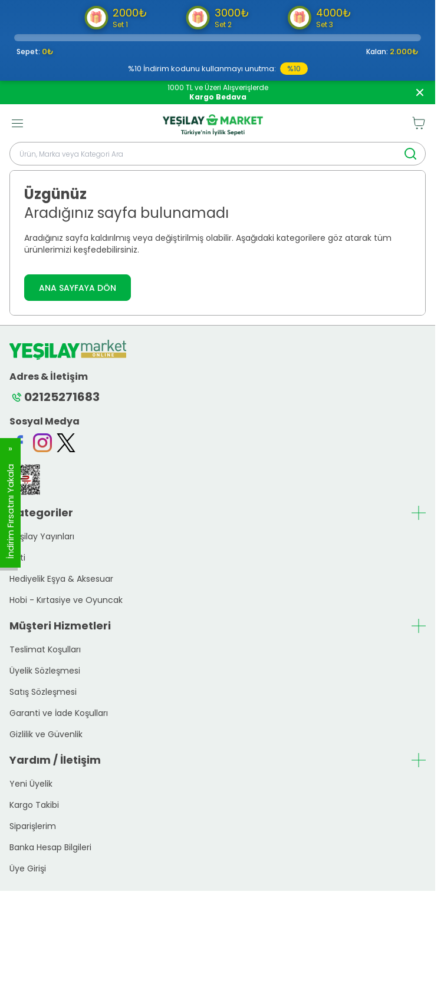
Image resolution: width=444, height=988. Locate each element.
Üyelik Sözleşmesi (44, 671)
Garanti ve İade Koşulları (58, 713)
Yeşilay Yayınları (41, 536)
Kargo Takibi (34, 805)
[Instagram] (42, 442)
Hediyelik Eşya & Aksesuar (61, 579)
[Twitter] (66, 442)
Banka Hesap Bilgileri (50, 847)
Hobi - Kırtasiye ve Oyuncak (66, 600)
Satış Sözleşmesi (43, 692)
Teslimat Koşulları (45, 649)
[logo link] (212, 123)
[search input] (217, 153)
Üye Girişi (27, 868)
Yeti (17, 557)
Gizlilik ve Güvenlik (46, 734)
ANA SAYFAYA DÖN (77, 288)
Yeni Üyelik (30, 784)
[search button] (410, 153)
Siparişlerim (32, 826)
